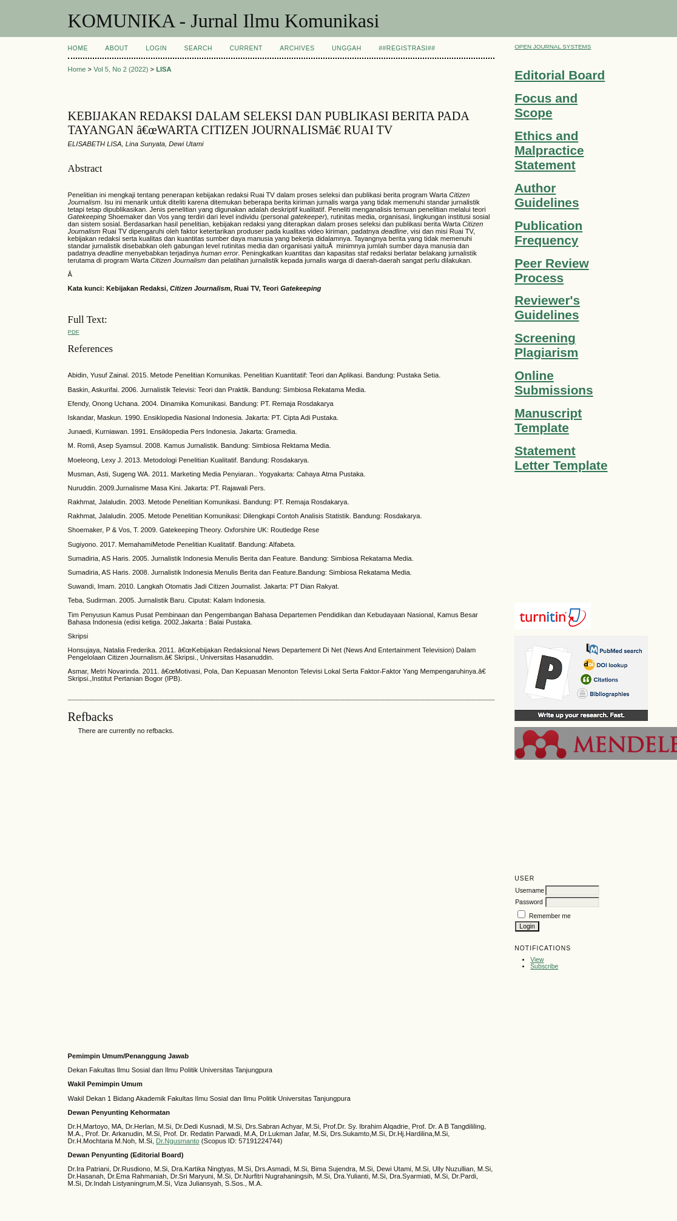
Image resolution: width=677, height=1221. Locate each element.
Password (529, 902)
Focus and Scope (546, 105)
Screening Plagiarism (546, 345)
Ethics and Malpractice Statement (549, 150)
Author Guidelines (546, 195)
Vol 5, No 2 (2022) (120, 69)
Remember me (550, 916)
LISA (163, 69)
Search (198, 48)
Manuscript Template (548, 420)
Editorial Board (559, 75)
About (116, 48)
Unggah (347, 48)
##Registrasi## (407, 48)
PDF (73, 331)
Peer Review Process (551, 270)
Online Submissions (553, 382)
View (537, 959)
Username (529, 890)
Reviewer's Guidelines (547, 307)
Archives (297, 48)
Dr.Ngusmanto (178, 1141)
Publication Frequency (548, 232)
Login (156, 48)
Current (245, 48)
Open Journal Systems (552, 46)
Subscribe (544, 966)
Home (78, 48)
